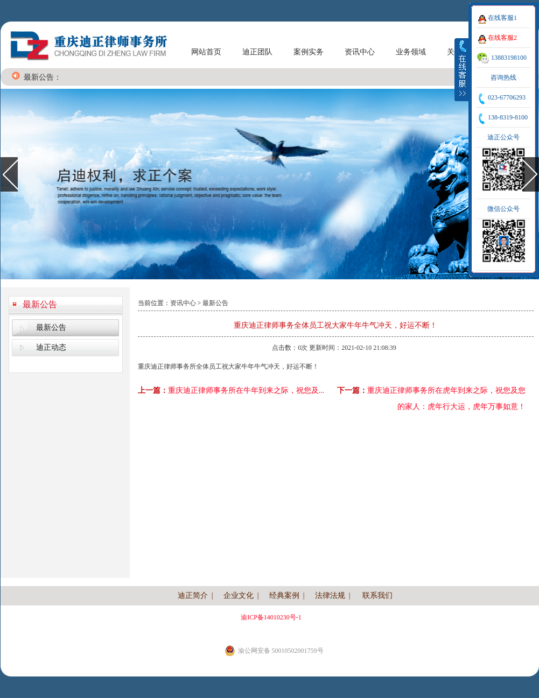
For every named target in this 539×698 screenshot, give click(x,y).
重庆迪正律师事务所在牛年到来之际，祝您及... (246, 390)
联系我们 (377, 595)
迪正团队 (257, 52)
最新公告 (40, 304)
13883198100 (509, 57)
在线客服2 (502, 37)
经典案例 (284, 595)
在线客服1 (502, 18)
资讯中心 (360, 52)
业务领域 (411, 52)
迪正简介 (193, 595)
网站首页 (206, 52)
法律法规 (330, 595)
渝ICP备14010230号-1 (271, 617)
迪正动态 (51, 347)
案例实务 (308, 52)
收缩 (462, 69)
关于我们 (462, 52)
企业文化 (238, 595)
